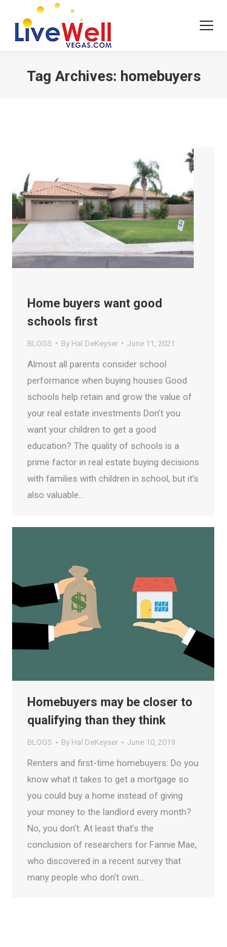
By (89, 343)
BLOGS (39, 343)
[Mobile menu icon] (206, 25)
